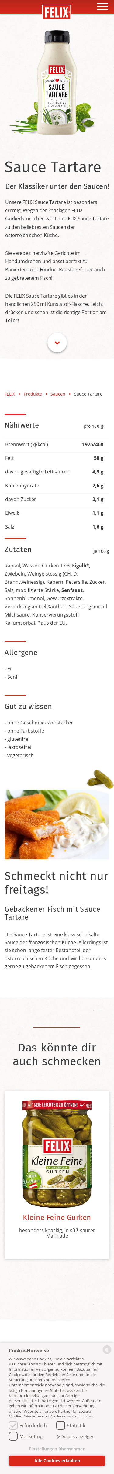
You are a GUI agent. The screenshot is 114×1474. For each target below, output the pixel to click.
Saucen (58, 394)
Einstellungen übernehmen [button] (57, 1449)
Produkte (33, 394)
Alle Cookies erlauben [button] (57, 1460)
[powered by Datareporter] (107, 1353)
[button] (75, 1436)
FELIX (10, 394)
